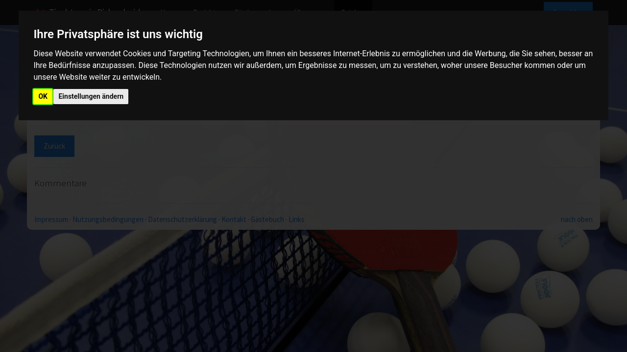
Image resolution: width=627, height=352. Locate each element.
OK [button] (43, 96)
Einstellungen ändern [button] (90, 96)
